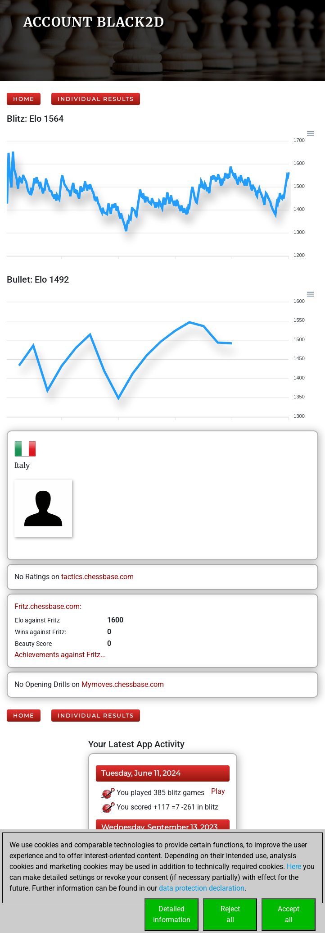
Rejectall (230, 914)
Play (217, 791)
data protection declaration (201, 888)
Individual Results (96, 99)
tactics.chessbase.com (97, 576)
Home (23, 99)
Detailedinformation (171, 914)
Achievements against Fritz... (60, 654)
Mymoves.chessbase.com (122, 684)
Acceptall (288, 914)
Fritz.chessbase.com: (47, 606)
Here (294, 866)
